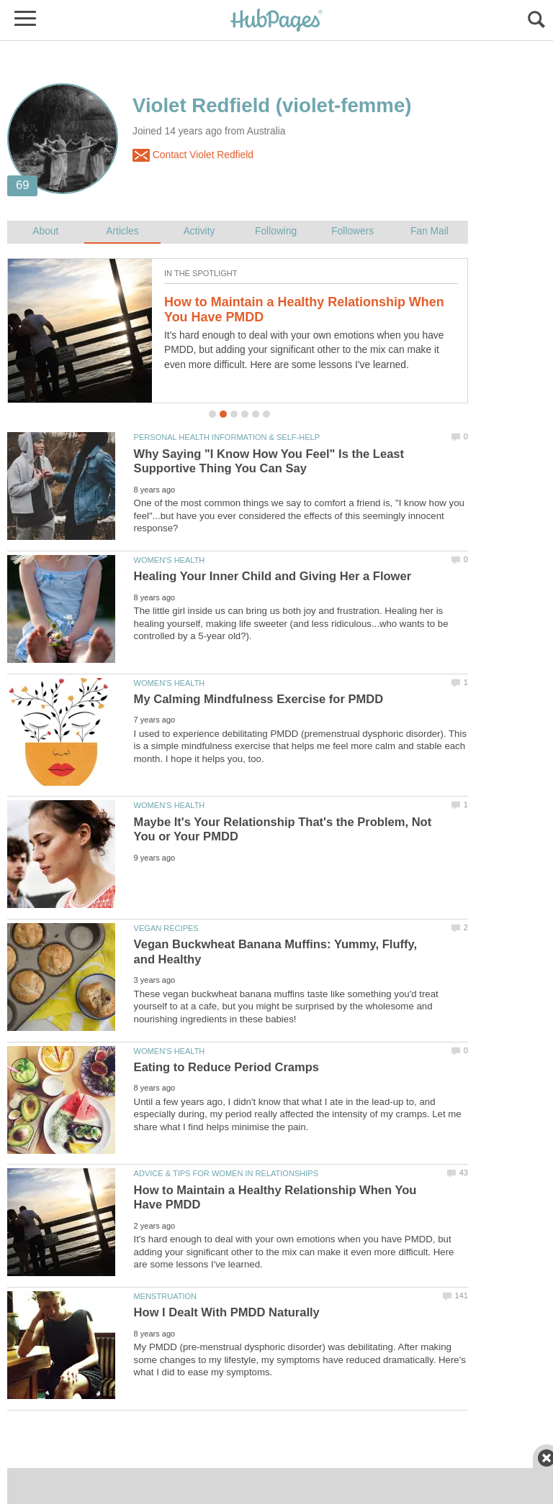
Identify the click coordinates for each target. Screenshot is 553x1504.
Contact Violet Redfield (192, 155)
